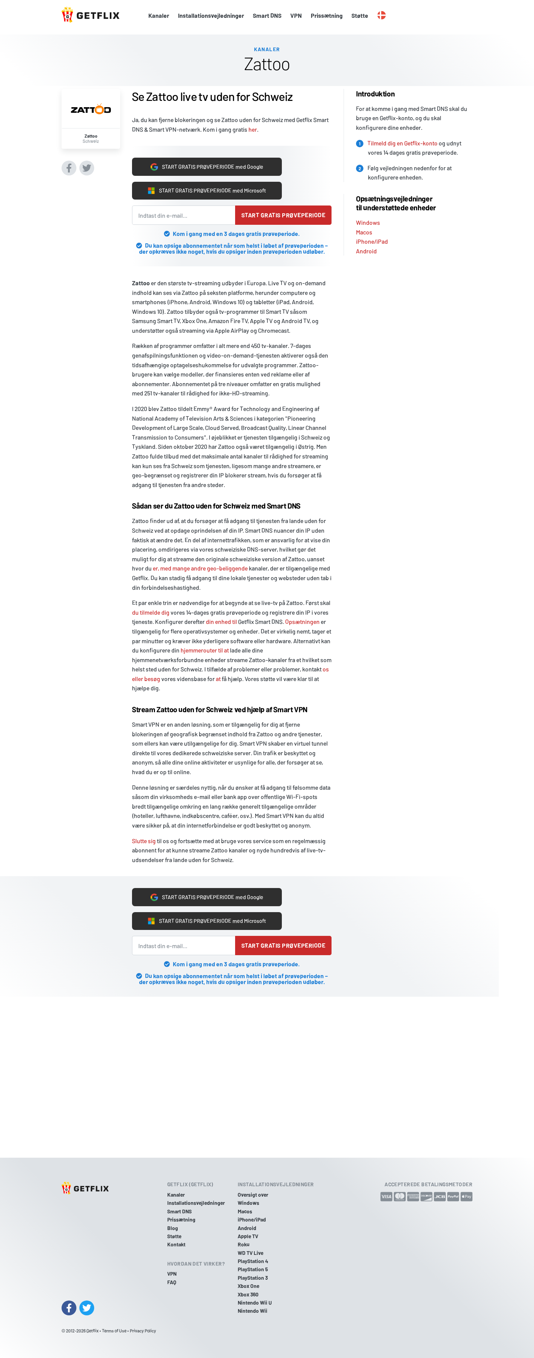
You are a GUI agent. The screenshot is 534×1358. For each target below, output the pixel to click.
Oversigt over (253, 1194)
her (252, 125)
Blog (172, 1228)
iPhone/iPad (372, 237)
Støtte (360, 15)
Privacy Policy (143, 1330)
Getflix (92, 1330)
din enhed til (221, 621)
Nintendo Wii (252, 1311)
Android (366, 247)
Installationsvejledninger (211, 15)
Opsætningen (302, 621)
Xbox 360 (248, 1294)
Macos (364, 227)
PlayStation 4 (253, 1261)
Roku (244, 1244)
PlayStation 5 (253, 1269)
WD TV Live (250, 1253)
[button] (381, 15)
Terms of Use (114, 1330)
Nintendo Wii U (255, 1302)
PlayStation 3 (253, 1278)
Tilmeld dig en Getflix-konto (402, 138)
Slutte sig (144, 840)
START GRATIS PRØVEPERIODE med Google (207, 164)
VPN (296, 15)
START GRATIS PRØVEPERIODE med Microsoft (207, 190)
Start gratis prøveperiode (283, 214)
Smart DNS (267, 15)
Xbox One (248, 1286)
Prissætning (327, 15)
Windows (368, 218)
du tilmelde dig (150, 612)
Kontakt (176, 1244)
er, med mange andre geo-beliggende (200, 568)
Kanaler (158, 15)
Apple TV (248, 1236)
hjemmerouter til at (205, 650)
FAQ (171, 1282)
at (218, 678)
